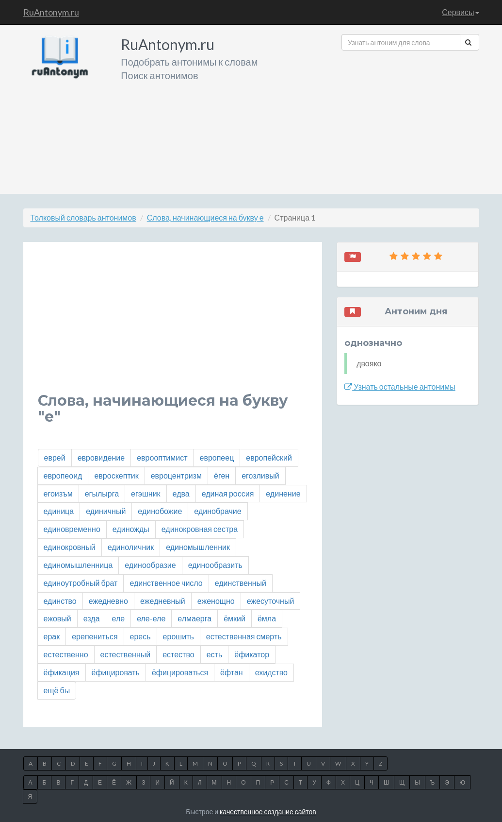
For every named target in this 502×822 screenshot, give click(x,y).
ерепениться (94, 636)
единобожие (160, 510)
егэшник (146, 493)
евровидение (101, 457)
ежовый (57, 618)
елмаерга (194, 618)
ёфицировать (116, 672)
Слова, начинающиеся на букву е (205, 217)
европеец (216, 457)
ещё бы (57, 690)
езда (91, 618)
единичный (106, 510)
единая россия (228, 493)
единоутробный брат (81, 582)
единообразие (150, 564)
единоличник (131, 546)
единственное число (166, 582)
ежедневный (162, 600)
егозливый (260, 475)
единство (60, 600)
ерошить (178, 636)
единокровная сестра (200, 528)
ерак (52, 636)
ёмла (267, 618)
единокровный (70, 546)
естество (178, 654)
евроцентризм (176, 475)
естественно (66, 654)
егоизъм (58, 493)
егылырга (102, 493)
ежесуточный (270, 600)
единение (283, 493)
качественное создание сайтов (268, 811)
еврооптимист (162, 457)
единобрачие (217, 510)
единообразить (215, 564)
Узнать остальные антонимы (399, 386)
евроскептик (116, 475)
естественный (125, 654)
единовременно (72, 528)
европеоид (63, 475)
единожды (131, 528)
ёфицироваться (180, 672)
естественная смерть (244, 636)
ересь (140, 636)
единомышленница (78, 564)
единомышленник (198, 546)
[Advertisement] (410, 118)
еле (118, 618)
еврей (54, 457)
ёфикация (62, 672)
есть (215, 654)
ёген (221, 475)
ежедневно (108, 600)
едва (181, 493)
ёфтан (231, 672)
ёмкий (234, 618)
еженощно (216, 600)
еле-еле (151, 618)
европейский (269, 457)
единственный (240, 582)
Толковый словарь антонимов (83, 217)
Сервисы (460, 12)
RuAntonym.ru (51, 12)
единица (59, 510)
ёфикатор (251, 654)
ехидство (271, 672)
